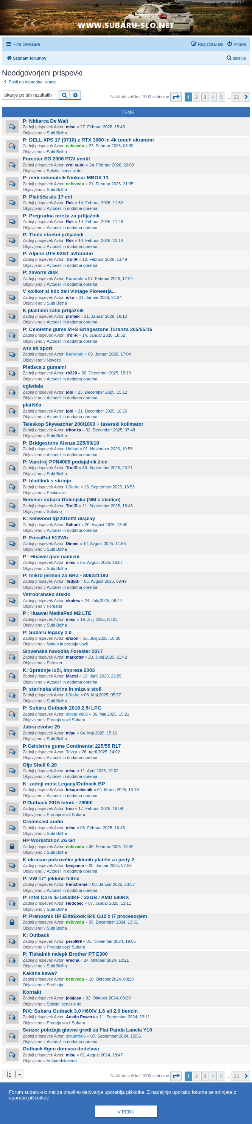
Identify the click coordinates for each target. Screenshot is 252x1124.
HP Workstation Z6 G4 (49, 840)
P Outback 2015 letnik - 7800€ (57, 802)
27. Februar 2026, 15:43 (102, 127)
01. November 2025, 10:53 (107, 449)
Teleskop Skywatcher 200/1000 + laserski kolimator (83, 424)
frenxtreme (76, 884)
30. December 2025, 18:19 (106, 373)
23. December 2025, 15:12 (102, 392)
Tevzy (71, 752)
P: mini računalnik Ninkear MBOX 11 (66, 177)
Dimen (72, 543)
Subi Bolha (57, 133)
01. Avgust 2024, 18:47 (101, 1055)
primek (72, 316)
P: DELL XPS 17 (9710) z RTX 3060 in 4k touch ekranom (88, 140)
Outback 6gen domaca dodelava (61, 1049)
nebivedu (75, 145)
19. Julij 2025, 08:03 (98, 619)
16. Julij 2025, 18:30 (101, 638)
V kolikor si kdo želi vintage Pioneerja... (69, 291)
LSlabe (72, 487)
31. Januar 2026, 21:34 (100, 297)
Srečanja (55, 984)
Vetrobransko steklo (46, 594)
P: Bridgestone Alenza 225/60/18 (61, 443)
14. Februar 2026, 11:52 (100, 202)
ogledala (33, 386)
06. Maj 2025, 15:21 (110, 714)
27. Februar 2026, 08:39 (111, 145)
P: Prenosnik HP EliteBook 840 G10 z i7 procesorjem (85, 916)
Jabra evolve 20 (41, 727)
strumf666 (76, 1036)
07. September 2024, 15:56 (115, 1036)
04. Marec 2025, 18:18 (118, 789)
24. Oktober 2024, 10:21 (106, 960)
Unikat (72, 449)
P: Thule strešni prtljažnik (53, 234)
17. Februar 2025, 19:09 (100, 808)
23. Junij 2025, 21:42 (107, 657)
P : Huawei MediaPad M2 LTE (57, 613)
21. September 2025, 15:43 (107, 505)
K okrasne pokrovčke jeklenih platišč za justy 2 (78, 859)
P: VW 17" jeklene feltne (51, 878)
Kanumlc (74, 278)
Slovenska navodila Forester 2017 (63, 651)
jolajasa (73, 998)
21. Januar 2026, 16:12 (105, 316)
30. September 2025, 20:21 (107, 467)
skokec (73, 600)
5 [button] (221, 97)
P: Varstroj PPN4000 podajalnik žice (65, 462)
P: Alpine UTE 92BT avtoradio (58, 253)
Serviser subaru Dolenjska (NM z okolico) (72, 499)
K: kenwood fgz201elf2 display (59, 518)
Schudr (73, 524)
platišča (32, 405)
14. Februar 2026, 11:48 (100, 221)
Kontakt (32, 992)
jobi (69, 392)
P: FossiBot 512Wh (45, 537)
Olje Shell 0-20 (40, 765)
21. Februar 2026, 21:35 (111, 184)
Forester (54, 606)
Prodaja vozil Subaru (66, 720)
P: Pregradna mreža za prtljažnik (61, 216)
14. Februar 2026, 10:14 (100, 240)
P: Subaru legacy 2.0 (47, 632)
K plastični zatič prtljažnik (53, 310)
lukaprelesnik (79, 789)
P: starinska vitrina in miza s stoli (62, 689)
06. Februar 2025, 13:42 (111, 846)
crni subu (75, 165)
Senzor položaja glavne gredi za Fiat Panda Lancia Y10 (87, 1030)
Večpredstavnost (62, 1060)
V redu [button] (126, 1111)
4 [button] (213, 97)
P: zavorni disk (40, 272)
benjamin (75, 865)
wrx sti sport (37, 348)
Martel (72, 676)
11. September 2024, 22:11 (125, 1017)
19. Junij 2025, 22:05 (102, 676)
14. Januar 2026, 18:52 (103, 335)
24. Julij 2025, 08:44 (103, 600)
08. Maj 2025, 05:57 (102, 695)
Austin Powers (80, 1017)
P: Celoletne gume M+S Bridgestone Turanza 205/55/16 (87, 329)
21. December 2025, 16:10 (102, 411)
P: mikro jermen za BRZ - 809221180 (65, 575)
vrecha (72, 960)
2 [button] (196, 97)
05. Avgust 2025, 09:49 (105, 581)
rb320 (71, 373)
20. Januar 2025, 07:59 (110, 865)
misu (71, 127)
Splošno (54, 511)
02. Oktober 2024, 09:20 (108, 998)
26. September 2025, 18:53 (109, 487)
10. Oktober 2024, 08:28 (111, 979)
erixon (72, 638)
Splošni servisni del (64, 170)
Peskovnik (56, 492)
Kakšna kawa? (40, 973)
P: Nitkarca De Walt (45, 121)
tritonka (73, 430)
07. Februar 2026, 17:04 (110, 278)
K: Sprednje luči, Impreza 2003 (59, 670)
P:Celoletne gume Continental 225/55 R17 (72, 746)
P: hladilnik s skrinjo (47, 480)
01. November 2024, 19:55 (111, 941)
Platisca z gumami (44, 367)
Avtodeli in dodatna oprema (72, 208)
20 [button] (236, 97)
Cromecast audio (43, 821)
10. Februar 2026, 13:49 (104, 259)
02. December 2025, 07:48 (110, 430)
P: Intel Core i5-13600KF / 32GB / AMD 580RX (76, 897)
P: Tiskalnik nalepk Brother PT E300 (65, 954)
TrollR (72, 259)
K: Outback (36, 935)
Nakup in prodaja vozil (67, 644)
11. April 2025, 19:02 (99, 770)
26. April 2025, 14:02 (101, 752)
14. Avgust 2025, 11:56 (104, 543)
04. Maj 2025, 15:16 (98, 733)
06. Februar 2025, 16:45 (102, 827)
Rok (70, 202)
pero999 (74, 941)
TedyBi (72, 581)
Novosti (54, 360)
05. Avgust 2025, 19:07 (101, 562)
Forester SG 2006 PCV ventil (56, 159)
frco (70, 808)
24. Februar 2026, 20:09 (111, 165)
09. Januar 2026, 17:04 (109, 354)
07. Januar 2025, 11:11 (109, 903)
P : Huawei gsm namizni (51, 556)
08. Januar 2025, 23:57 (113, 884)
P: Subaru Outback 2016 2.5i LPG (62, 708)
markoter (75, 657)
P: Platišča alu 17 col (47, 197)
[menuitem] (236, 44)
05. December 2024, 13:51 (113, 922)
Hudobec (75, 903)
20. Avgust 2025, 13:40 (106, 524)
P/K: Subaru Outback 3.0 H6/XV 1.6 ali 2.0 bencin (80, 1011)
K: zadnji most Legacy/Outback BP (64, 784)
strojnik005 (77, 714)
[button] (176, 97)
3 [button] (205, 97)
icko (70, 297)
